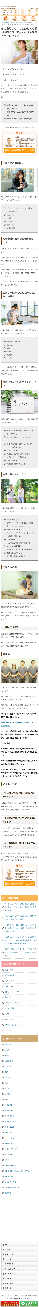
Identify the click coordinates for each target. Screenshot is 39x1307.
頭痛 (6, 1099)
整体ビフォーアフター (13, 992)
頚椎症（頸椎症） (11, 1149)
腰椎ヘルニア (10, 1127)
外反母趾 (8, 1066)
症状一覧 (8, 1044)
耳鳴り (7, 1160)
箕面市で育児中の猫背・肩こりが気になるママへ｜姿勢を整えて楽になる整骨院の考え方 (20, 952)
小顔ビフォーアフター (13, 997)
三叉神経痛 (9, 1154)
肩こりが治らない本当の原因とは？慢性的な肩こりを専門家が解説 (20, 917)
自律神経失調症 (10, 1165)
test (6, 1244)
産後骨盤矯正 (10, 1176)
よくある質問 (10, 1008)
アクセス (8, 1014)
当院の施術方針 (10, 975)
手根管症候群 (10, 1143)
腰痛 (6, 1072)
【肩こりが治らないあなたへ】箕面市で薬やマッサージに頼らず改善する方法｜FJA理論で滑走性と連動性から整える (21, 940)
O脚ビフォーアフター (13, 1003)
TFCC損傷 (8, 1105)
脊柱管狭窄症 (10, 1116)
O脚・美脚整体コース (13, 1187)
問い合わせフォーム (12, 1025)
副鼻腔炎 (8, 1094)
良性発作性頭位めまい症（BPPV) (17, 1171)
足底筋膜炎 (9, 1061)
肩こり (7, 1083)
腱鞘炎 (7, 1055)
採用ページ (9, 1019)
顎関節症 (8, 1077)
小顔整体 (8, 1193)
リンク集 (8, 1030)
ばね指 (7, 1050)
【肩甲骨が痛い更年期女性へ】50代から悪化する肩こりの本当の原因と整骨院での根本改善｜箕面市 (20, 928)
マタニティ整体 (10, 1182)
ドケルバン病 (10, 1138)
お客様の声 (9, 986)
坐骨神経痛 (9, 1110)
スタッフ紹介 (10, 981)
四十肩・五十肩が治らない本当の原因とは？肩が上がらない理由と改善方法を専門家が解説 (20, 907)
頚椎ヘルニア (10, 1132)
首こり (7, 1088)
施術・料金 (9, 970)
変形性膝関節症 (10, 1121)
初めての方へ (10, 1264)
